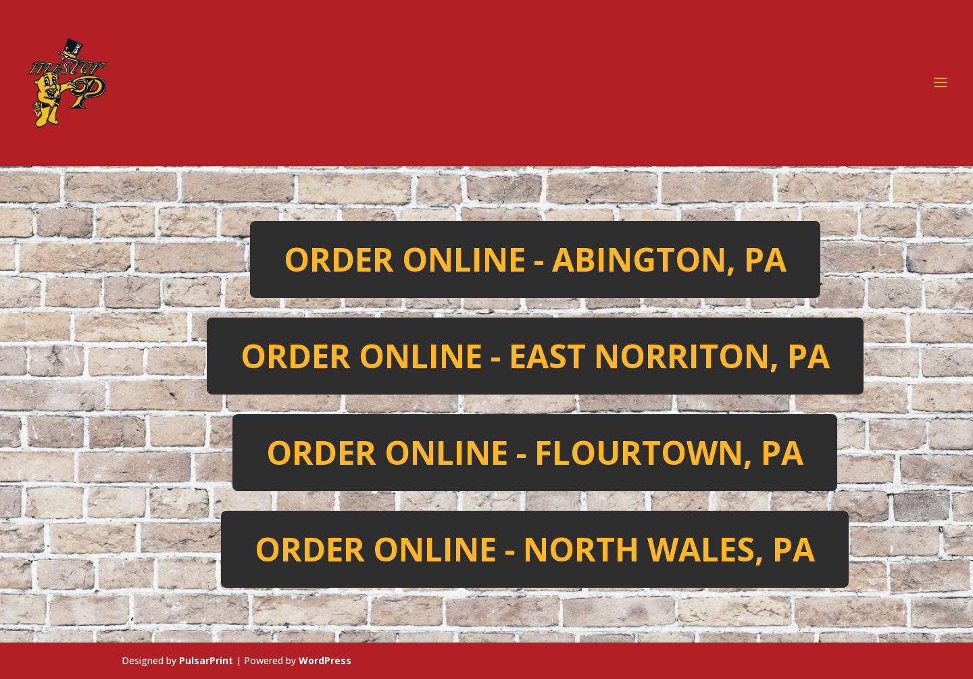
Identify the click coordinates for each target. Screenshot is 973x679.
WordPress (325, 660)
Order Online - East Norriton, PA (535, 356)
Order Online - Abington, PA (535, 259)
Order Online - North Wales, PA (535, 549)
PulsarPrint (206, 660)
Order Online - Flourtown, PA (534, 452)
